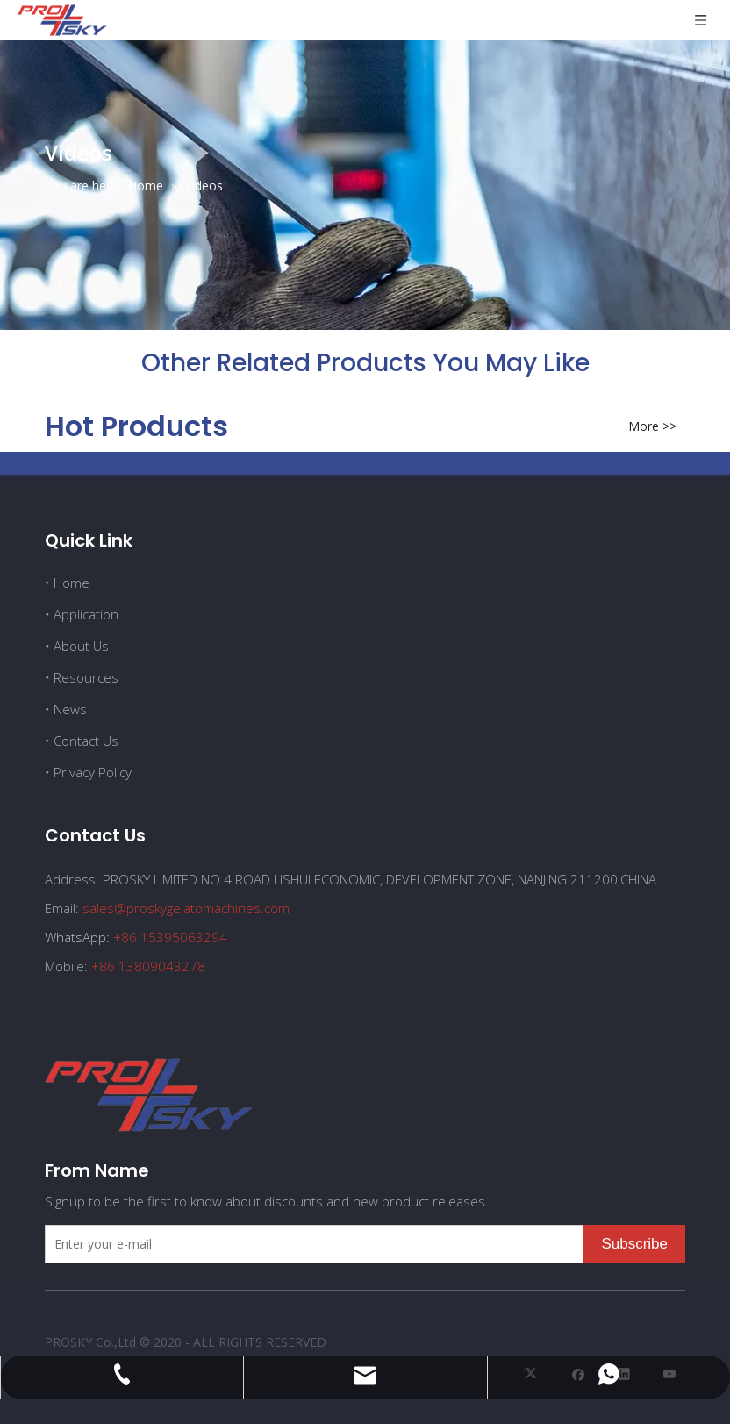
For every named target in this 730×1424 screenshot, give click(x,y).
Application (86, 614)
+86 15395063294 (170, 937)
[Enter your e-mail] (311, 1244)
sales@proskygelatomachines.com (186, 908)
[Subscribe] (634, 1244)
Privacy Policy (93, 772)
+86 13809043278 (148, 966)
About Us (81, 646)
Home (71, 582)
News (70, 709)
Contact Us (86, 740)
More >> (652, 426)
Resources (86, 677)
